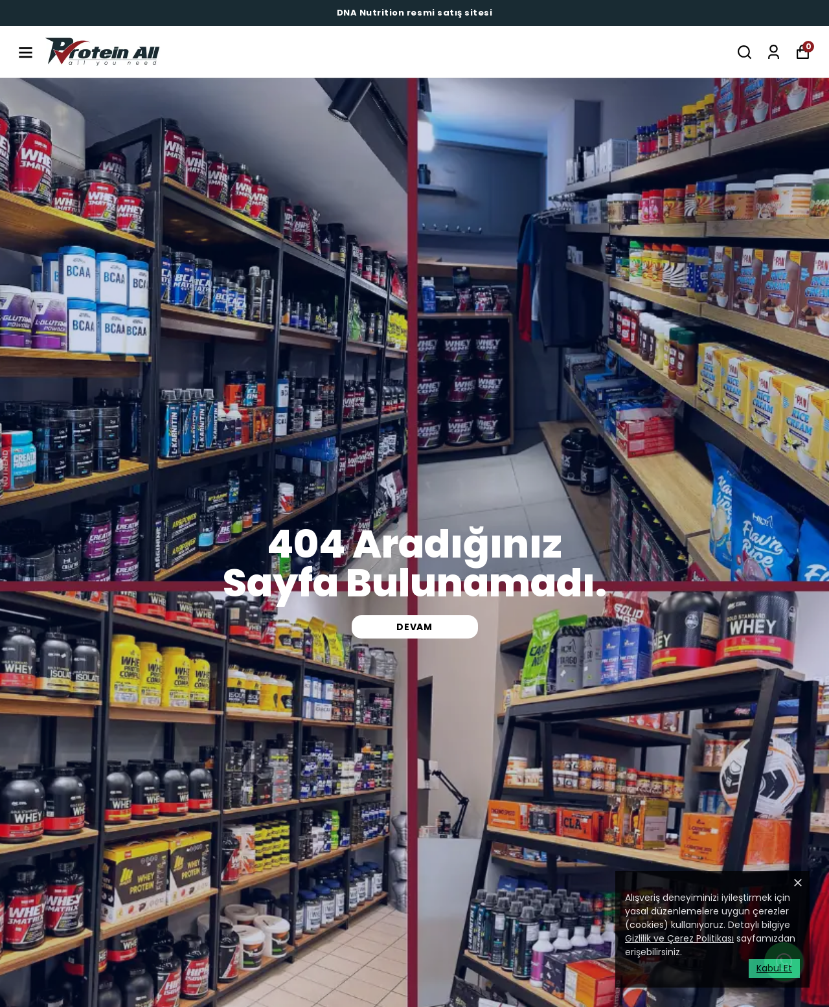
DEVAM (414, 626)
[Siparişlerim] (774, 52)
